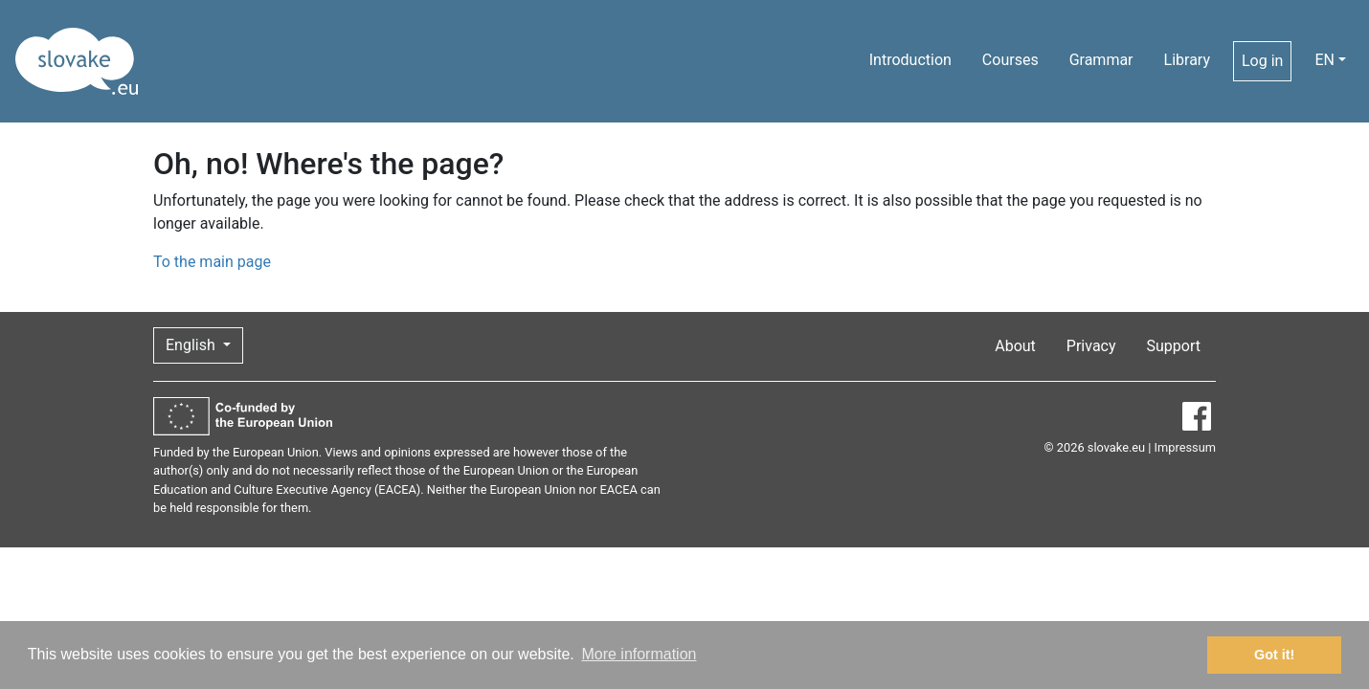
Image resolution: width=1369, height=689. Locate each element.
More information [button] (638, 654)
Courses (1010, 60)
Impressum (1185, 447)
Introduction (910, 60)
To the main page (212, 262)
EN (1324, 60)
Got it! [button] (1274, 654)
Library (1187, 60)
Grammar (1101, 60)
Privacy (1091, 346)
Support (1174, 346)
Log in (1262, 61)
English (192, 345)
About (1015, 346)
